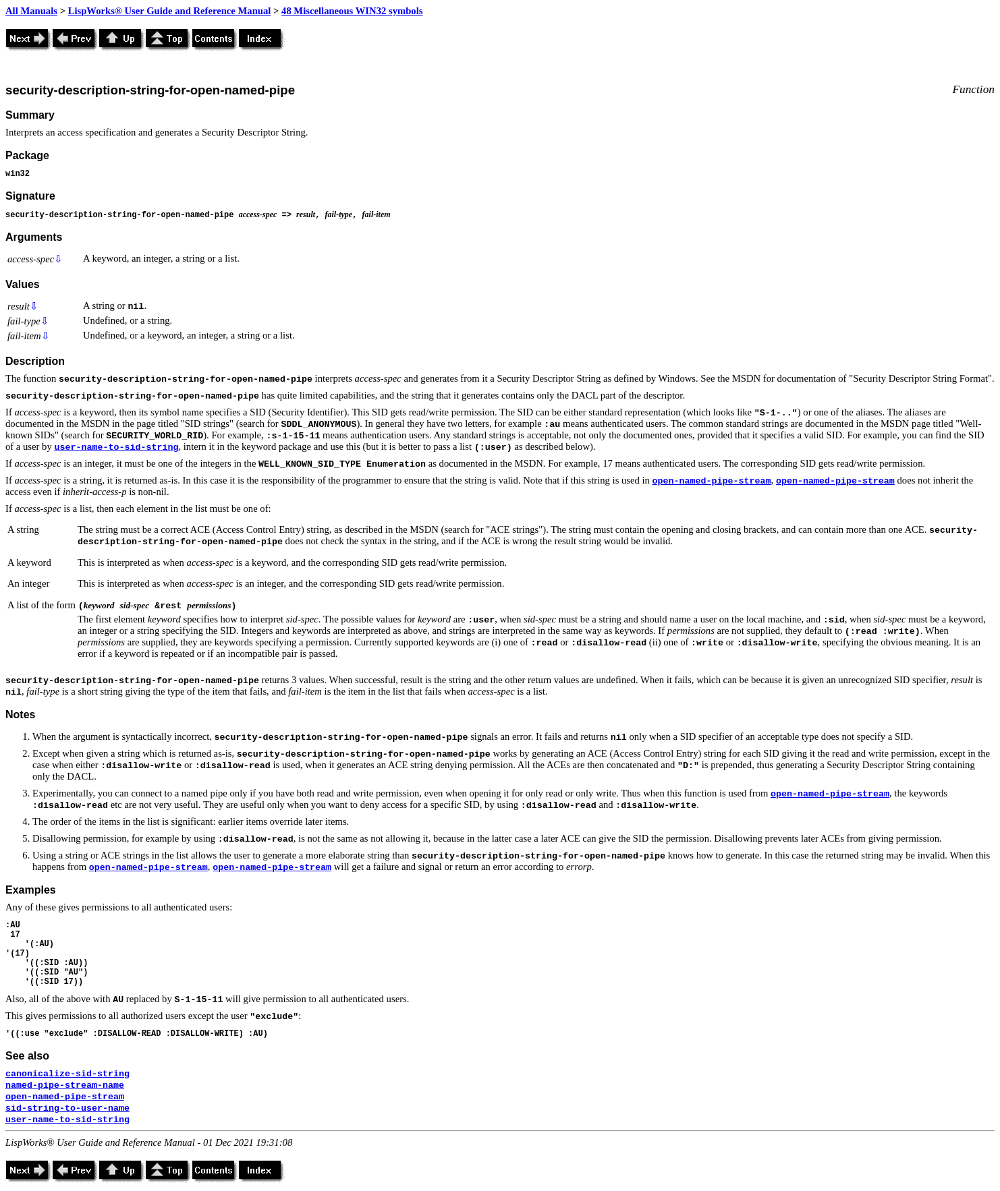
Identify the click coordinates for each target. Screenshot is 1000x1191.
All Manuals (31, 10)
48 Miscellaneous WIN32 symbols (351, 10)
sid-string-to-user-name (67, 1108)
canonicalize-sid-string (67, 1074)
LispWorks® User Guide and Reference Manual (169, 10)
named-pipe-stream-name (64, 1085)
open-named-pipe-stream (711, 481)
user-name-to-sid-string (116, 447)
